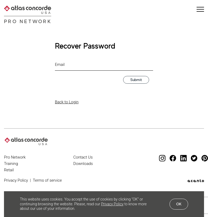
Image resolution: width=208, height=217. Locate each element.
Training (11, 163)
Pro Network (28, 21)
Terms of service (47, 180)
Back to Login (67, 102)
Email (60, 64)
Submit (136, 79)
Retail (9, 170)
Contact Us (83, 157)
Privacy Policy (16, 180)
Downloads (83, 163)
